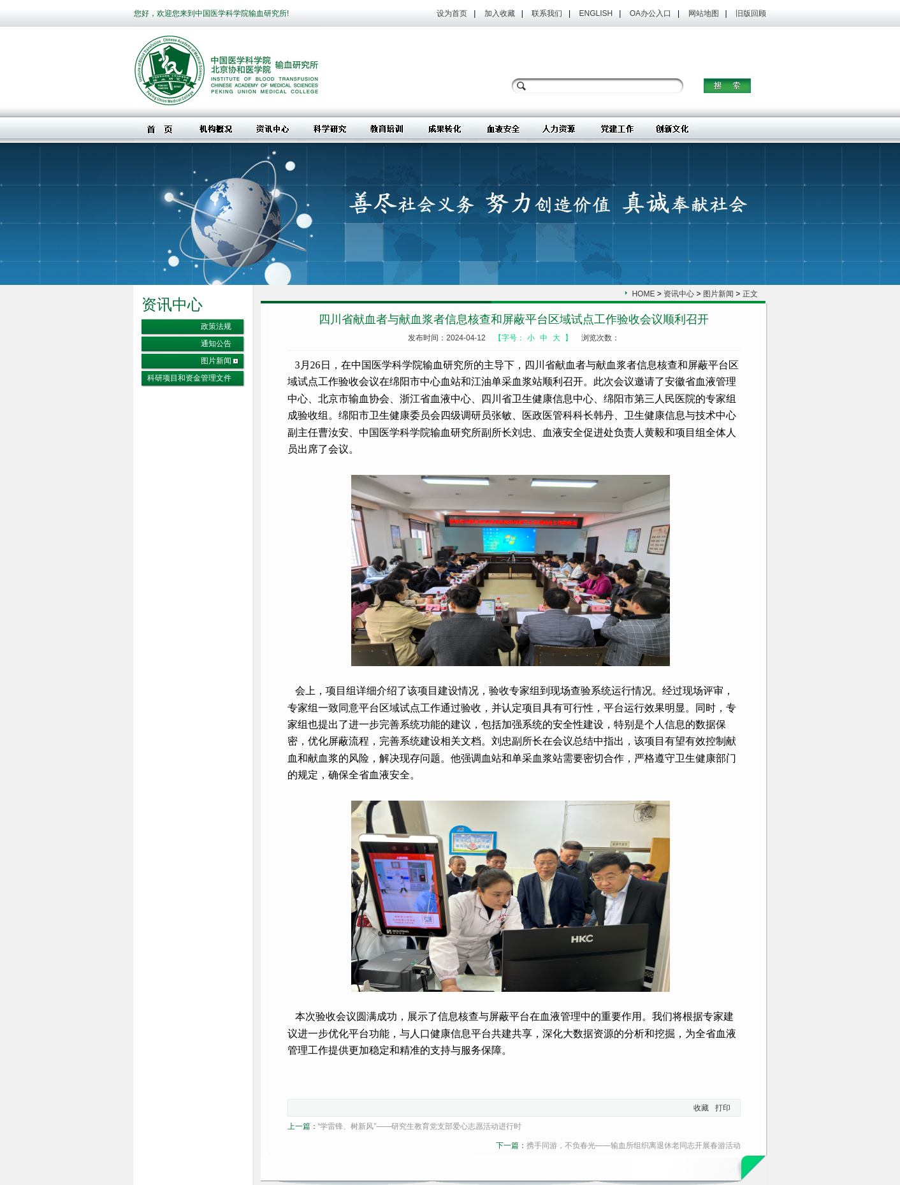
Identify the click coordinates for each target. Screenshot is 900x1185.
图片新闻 (216, 360)
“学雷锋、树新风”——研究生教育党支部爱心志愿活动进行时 (420, 1126)
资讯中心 (679, 293)
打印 (722, 1107)
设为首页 (452, 13)
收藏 (701, 1107)
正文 (750, 293)
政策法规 (216, 326)
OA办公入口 (650, 13)
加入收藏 (499, 13)
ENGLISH (596, 13)
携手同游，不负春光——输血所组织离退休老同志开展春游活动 (633, 1145)
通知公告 (216, 343)
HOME (643, 293)
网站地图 (703, 13)
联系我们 (547, 13)
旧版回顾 (751, 13)
